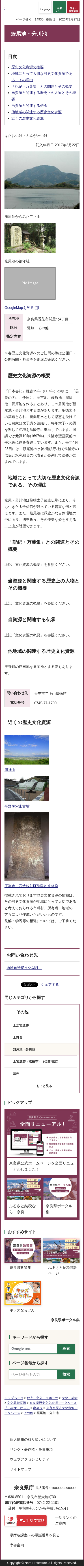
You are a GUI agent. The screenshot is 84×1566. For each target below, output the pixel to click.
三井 (16, 1073)
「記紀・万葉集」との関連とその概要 (41, 86)
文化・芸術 (70, 1398)
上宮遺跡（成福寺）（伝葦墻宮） (36, 1061)
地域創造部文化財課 (24, 968)
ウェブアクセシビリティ (29, 1459)
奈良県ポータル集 (65, 1320)
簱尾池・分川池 (24, 1049)
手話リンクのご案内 (66, 1520)
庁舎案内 (17, 1545)
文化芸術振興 (16, 1403)
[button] (45, 7)
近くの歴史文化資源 (27, 118)
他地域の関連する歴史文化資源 (36, 112)
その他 (22, 1012)
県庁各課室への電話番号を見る (35, 1535)
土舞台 (17, 1037)
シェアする (50, 984)
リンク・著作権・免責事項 (31, 1449)
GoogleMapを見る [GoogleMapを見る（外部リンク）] (19, 308)
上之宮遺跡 (21, 1025)
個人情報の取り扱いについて (33, 1439)
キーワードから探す (30, 1337)
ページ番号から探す (30, 1363)
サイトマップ (20, 1469)
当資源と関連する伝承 (29, 106)
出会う (38, 1408)
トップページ (13, 1398)
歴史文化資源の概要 (27, 67)
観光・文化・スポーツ (42, 1398)
